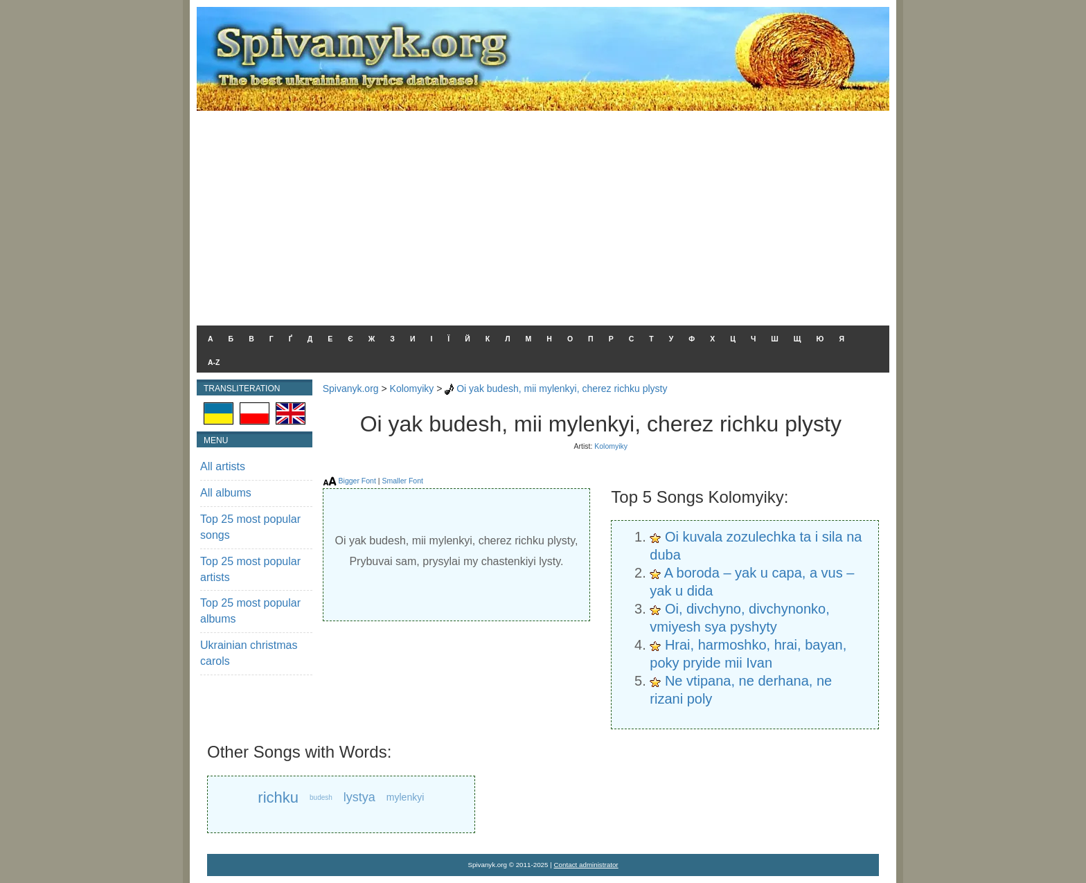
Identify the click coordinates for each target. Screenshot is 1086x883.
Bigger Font (357, 480)
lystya (359, 797)
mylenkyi (405, 797)
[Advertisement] (543, 215)
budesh (321, 797)
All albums (225, 493)
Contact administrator (586, 864)
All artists (222, 466)
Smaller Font (402, 480)
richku (278, 797)
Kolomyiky (412, 388)
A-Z (214, 362)
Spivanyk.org (351, 388)
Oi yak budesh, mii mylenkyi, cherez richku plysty (561, 388)
